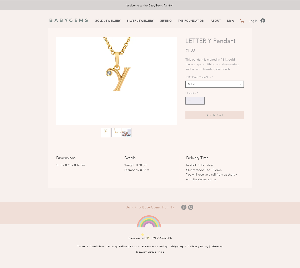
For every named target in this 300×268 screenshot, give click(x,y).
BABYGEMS (69, 20)
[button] (242, 21)
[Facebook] (183, 207)
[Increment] (201, 100)
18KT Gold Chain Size (199, 77)
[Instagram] (190, 207)
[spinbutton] (195, 100)
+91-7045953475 (161, 238)
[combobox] (214, 84)
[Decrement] (188, 100)
